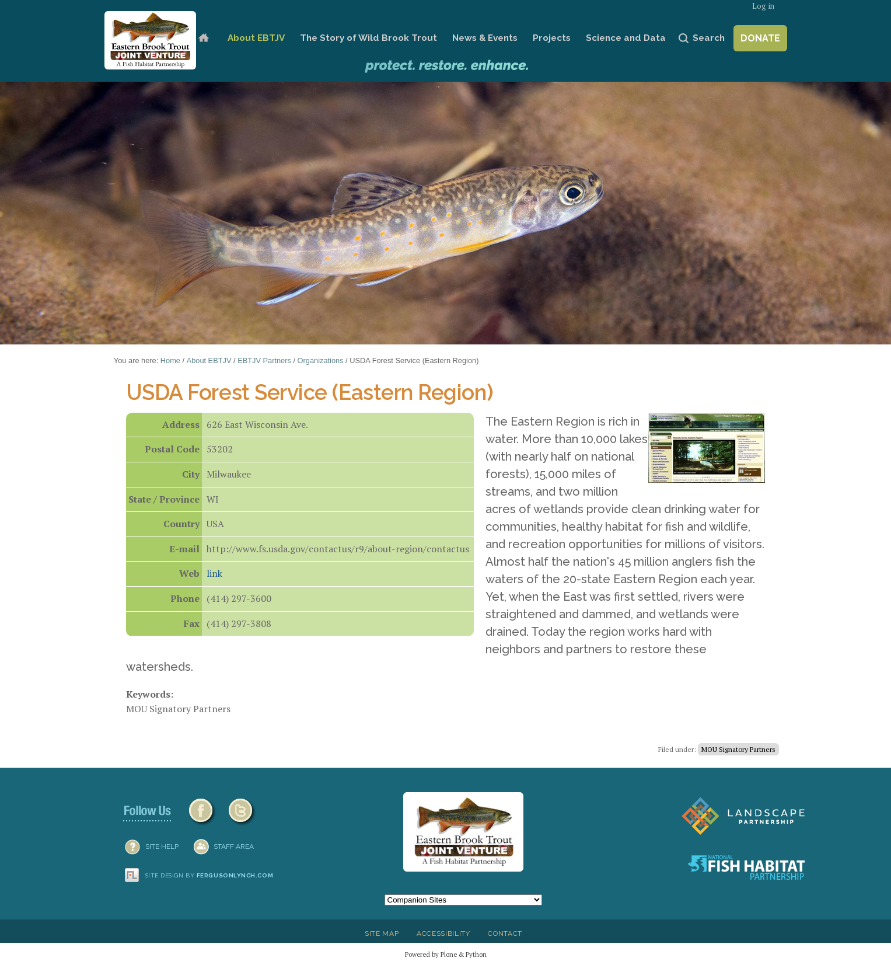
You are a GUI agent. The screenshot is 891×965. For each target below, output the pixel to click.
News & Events (485, 38)
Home (203, 38)
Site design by (209, 875)
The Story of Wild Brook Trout (368, 38)
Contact (505, 933)
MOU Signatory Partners (738, 749)
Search (709, 38)
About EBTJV (256, 38)
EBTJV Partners (264, 360)
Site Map (382, 933)
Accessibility (443, 933)
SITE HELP (162, 846)
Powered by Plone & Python (446, 954)
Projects (552, 38)
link (214, 573)
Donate (760, 38)
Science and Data (626, 38)
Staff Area (234, 846)
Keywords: (149, 694)
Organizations (321, 360)
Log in (763, 6)
